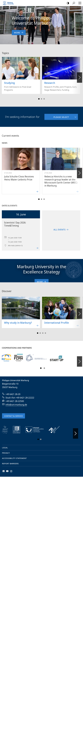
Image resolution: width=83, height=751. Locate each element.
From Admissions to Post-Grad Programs (21, 74)
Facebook (3, 472)
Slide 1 (39, 99)
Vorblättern (79, 76)
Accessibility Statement (14, 458)
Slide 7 (45, 333)
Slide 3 (41, 99)
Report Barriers (10, 463)
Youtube (7, 472)
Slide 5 (44, 99)
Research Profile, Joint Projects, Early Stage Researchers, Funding (61, 74)
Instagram (11, 472)
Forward (79, 172)
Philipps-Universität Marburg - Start (9, 3)
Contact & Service (13, 416)
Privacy (6, 453)
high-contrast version (67, 3)
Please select (56, 116)
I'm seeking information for (22, 117)
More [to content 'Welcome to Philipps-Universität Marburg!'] (18, 32)
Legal (5, 447)
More (41, 281)
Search (73, 3)
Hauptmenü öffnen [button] (79, 3)
